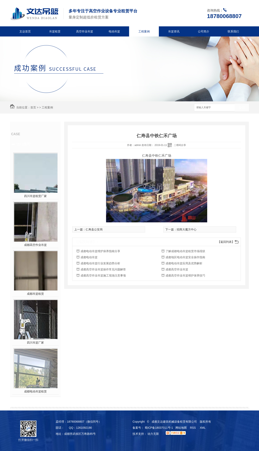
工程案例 (144, 31)
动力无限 (153, 433)
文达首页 (25, 31)
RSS (193, 427)
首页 (33, 107)
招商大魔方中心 (186, 229)
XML (203, 427)
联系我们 (233, 31)
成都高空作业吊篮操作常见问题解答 (103, 269)
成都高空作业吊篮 (35, 244)
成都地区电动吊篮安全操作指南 (185, 257)
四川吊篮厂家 (35, 342)
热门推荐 (23, 144)
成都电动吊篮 (89, 257)
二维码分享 (180, 145)
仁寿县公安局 (94, 229)
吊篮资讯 (173, 31)
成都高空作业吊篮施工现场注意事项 (103, 275)
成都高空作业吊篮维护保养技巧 (185, 275)
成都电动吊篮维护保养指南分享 (100, 251)
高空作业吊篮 (84, 31)
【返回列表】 (226, 241)
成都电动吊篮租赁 (35, 391)
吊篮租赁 (55, 31)
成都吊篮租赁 (35, 293)
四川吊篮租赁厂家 (35, 196)
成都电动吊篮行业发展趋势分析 (100, 263)
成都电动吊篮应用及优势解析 (184, 263)
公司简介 (203, 31)
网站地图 (181, 427)
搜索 (242, 107)
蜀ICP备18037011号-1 (159, 427)
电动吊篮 (114, 31)
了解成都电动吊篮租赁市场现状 (185, 251)
